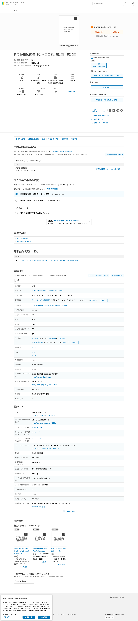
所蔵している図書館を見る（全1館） (107, 75)
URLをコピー (102, 110)
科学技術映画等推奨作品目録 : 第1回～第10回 (47, 290)
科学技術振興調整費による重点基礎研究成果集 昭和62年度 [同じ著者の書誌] (21, 551)
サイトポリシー (73, 615)
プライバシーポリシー (59, 615)
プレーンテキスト (38, 439)
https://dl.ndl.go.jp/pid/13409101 (44, 423)
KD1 (33, 352)
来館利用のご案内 (53, 189)
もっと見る (24, 567)
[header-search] (105, 3)
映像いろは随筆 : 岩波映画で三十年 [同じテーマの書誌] (58, 549)
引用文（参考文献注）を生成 (101, 116)
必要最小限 (28, 617)
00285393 (93, 300)
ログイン (132, 3)
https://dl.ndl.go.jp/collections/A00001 (46, 448)
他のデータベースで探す (99, 123)
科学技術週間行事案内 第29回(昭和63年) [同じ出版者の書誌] (40, 549)
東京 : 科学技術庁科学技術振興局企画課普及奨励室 (49, 305)
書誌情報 (65, 139)
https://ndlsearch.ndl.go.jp (41, 377)
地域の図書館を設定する (115, 154)
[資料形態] (33, 160)
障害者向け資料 (53, 139)
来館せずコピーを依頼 (99, 65)
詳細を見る (72, 91)
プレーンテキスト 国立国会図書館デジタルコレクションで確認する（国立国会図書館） (49, 260)
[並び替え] (20, 160)
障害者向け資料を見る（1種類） (107, 100)
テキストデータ (37, 432)
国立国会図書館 (33, 139)
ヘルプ (125, 3)
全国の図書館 (20, 139)
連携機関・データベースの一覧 (63, 151)
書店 (43, 139)
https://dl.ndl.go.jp (38, 506)
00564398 (52, 338)
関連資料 (74, 139)
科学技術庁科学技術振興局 (41, 300)
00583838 (64, 342)
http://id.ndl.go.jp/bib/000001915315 (45, 384)
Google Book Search (25, 241)
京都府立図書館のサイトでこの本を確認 (109, 169)
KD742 (34, 355)
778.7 (34, 347)
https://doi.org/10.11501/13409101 (45, 415)
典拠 (104, 300)
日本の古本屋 (22, 238)
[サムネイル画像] (22, 539)
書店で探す (107, 87)
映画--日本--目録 (37, 342)
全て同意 (44, 617)
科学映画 (35, 338)
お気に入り (94, 110)
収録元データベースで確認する (107, 32)
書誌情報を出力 (97, 119)
